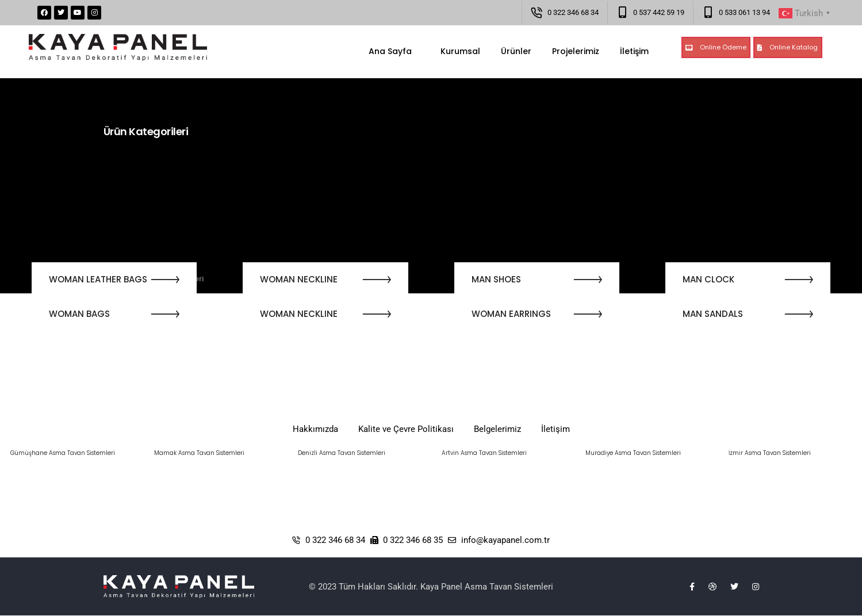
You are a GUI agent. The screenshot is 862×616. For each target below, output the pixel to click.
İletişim (634, 51)
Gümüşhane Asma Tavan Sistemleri (62, 453)
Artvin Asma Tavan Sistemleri (484, 453)
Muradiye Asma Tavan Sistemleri (633, 453)
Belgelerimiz (497, 429)
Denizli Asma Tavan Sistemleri (341, 453)
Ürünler (516, 51)
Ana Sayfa (390, 51)
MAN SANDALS (713, 314)
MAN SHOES (496, 279)
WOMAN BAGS (79, 314)
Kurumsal (456, 51)
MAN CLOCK (708, 279)
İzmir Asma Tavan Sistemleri (770, 453)
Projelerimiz (575, 51)
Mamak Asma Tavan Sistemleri (199, 453)
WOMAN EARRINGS (511, 314)
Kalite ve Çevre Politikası (406, 429)
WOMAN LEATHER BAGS (98, 279)
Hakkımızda (315, 429)
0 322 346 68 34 (573, 12)
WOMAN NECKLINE (299, 279)
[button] (715, 47)
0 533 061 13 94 (744, 12)
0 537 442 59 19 (658, 12)
